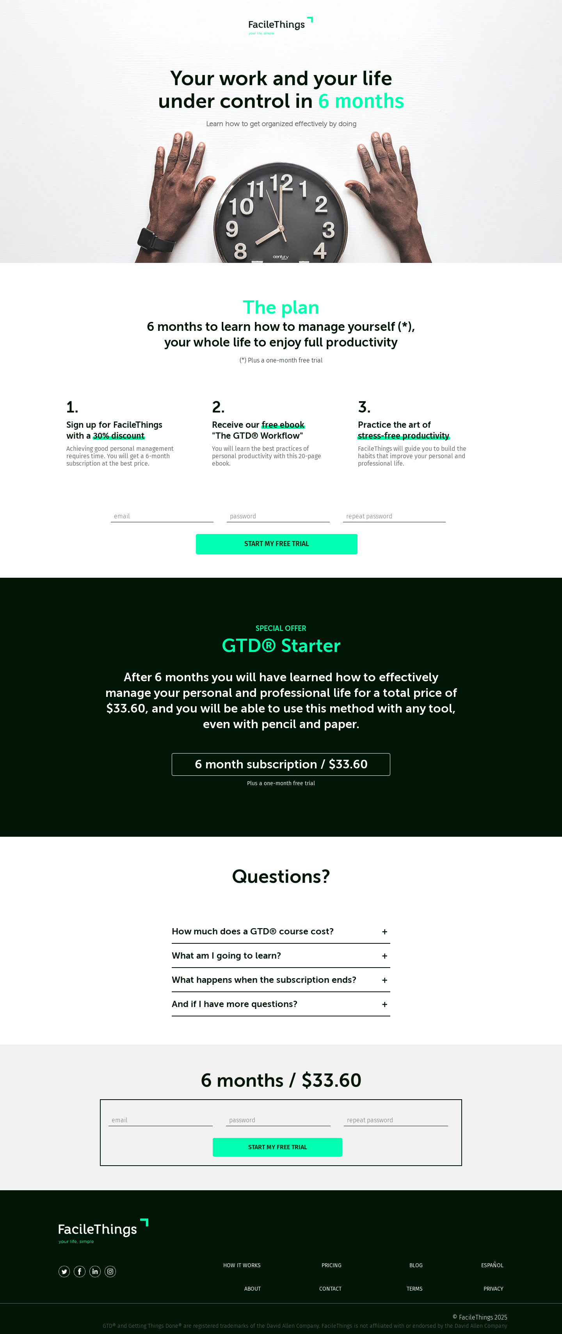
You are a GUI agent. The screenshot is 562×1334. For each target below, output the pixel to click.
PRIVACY (493, 1289)
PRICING (331, 1265)
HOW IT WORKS (242, 1265)
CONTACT (330, 1289)
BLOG (416, 1265)
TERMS (415, 1289)
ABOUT (252, 1289)
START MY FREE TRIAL (276, 544)
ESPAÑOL (492, 1265)
